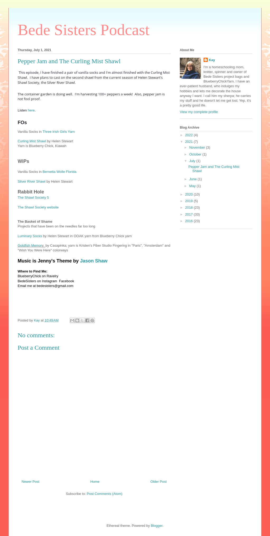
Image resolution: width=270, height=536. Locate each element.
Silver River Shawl (32, 181)
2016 (189, 221)
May (193, 186)
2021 (189, 142)
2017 (189, 214)
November (197, 147)
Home (95, 482)
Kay (212, 60)
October (195, 154)
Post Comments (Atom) (104, 494)
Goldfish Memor (30, 245)
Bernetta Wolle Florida (59, 172)
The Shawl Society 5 (33, 197)
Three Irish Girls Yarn (58, 132)
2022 (189, 135)
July (192, 161)
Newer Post (30, 482)
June (193, 179)
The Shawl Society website (38, 207)
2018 (189, 207)
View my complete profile (199, 112)
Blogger (156, 526)
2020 (189, 194)
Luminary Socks (30, 236)
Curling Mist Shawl (32, 141)
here (31, 110)
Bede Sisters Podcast (84, 29)
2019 (189, 201)
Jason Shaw (93, 261)
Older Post (159, 482)
